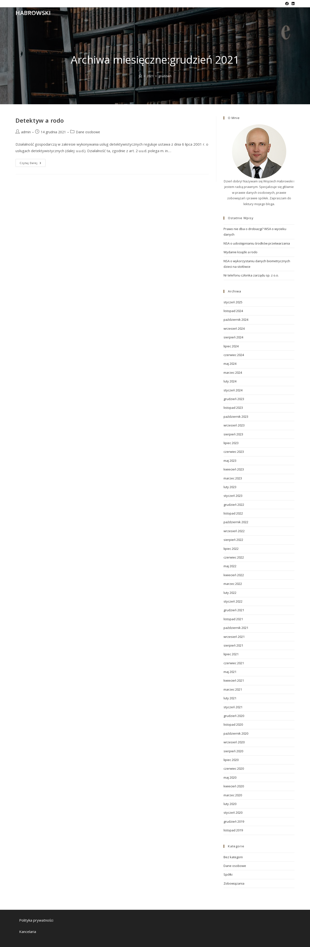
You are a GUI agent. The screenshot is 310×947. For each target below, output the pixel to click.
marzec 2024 (233, 372)
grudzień (164, 76)
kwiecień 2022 (234, 575)
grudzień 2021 (234, 610)
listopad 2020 (233, 724)
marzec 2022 (233, 584)
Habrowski (33, 13)
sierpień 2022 (233, 539)
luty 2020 (230, 804)
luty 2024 (230, 381)
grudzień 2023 (234, 399)
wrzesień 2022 (234, 531)
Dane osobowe (88, 132)
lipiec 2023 (231, 443)
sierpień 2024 (233, 337)
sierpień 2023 (233, 434)
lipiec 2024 (231, 346)
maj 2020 (230, 777)
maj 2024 (230, 363)
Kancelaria (27, 931)
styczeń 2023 (233, 495)
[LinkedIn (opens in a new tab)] (292, 3)
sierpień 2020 (233, 751)
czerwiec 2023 (234, 451)
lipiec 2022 (231, 548)
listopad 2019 (233, 830)
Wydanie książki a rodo (240, 252)
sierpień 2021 (233, 645)
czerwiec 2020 (234, 768)
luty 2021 (230, 698)
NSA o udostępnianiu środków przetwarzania (257, 243)
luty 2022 (230, 592)
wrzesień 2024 (234, 328)
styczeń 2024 (233, 390)
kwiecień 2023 (234, 469)
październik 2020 (236, 733)
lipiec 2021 (231, 654)
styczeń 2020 (233, 812)
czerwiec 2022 (234, 557)
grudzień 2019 (234, 821)
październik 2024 (236, 319)
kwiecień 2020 (234, 786)
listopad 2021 (233, 619)
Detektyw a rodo (40, 120)
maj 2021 (230, 672)
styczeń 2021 (233, 707)
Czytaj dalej (33, 164)
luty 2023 (230, 487)
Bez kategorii (233, 857)
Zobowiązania (234, 883)
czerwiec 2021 (234, 663)
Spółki (228, 874)
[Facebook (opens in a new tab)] (287, 3)
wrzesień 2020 (234, 742)
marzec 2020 (233, 795)
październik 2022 (236, 522)
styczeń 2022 (233, 601)
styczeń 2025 (233, 302)
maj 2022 (230, 566)
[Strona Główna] (140, 76)
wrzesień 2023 (234, 425)
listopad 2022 (233, 513)
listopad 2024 (233, 311)
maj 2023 (230, 460)
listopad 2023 (233, 407)
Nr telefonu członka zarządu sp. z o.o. (251, 275)
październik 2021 (236, 628)
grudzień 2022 (234, 504)
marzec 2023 (233, 478)
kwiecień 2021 (234, 680)
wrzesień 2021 (234, 636)
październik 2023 (236, 416)
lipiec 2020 (231, 760)
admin (26, 132)
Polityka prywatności (36, 920)
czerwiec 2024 (234, 355)
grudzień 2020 (234, 716)
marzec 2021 (233, 689)
